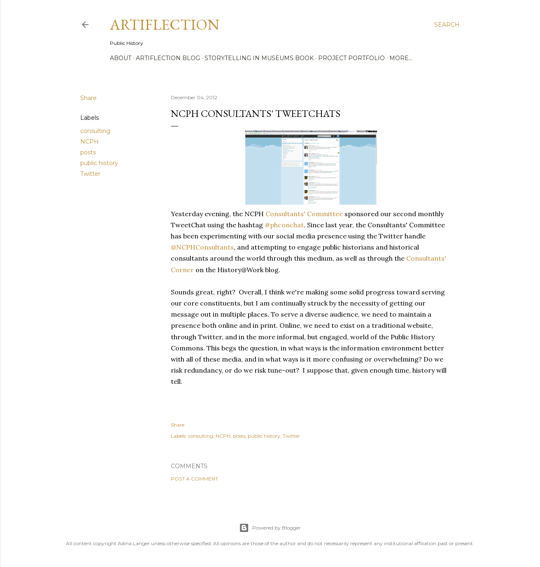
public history (99, 163)
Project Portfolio (351, 58)
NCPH (89, 141)
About (120, 58)
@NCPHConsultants (202, 247)
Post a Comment (194, 479)
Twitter (90, 173)
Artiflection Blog (168, 58)
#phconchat (284, 225)
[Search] (447, 25)
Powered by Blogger (270, 528)
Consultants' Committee (304, 214)
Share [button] (88, 98)
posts (88, 152)
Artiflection (164, 24)
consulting (95, 131)
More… (400, 58)
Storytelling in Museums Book (259, 58)
